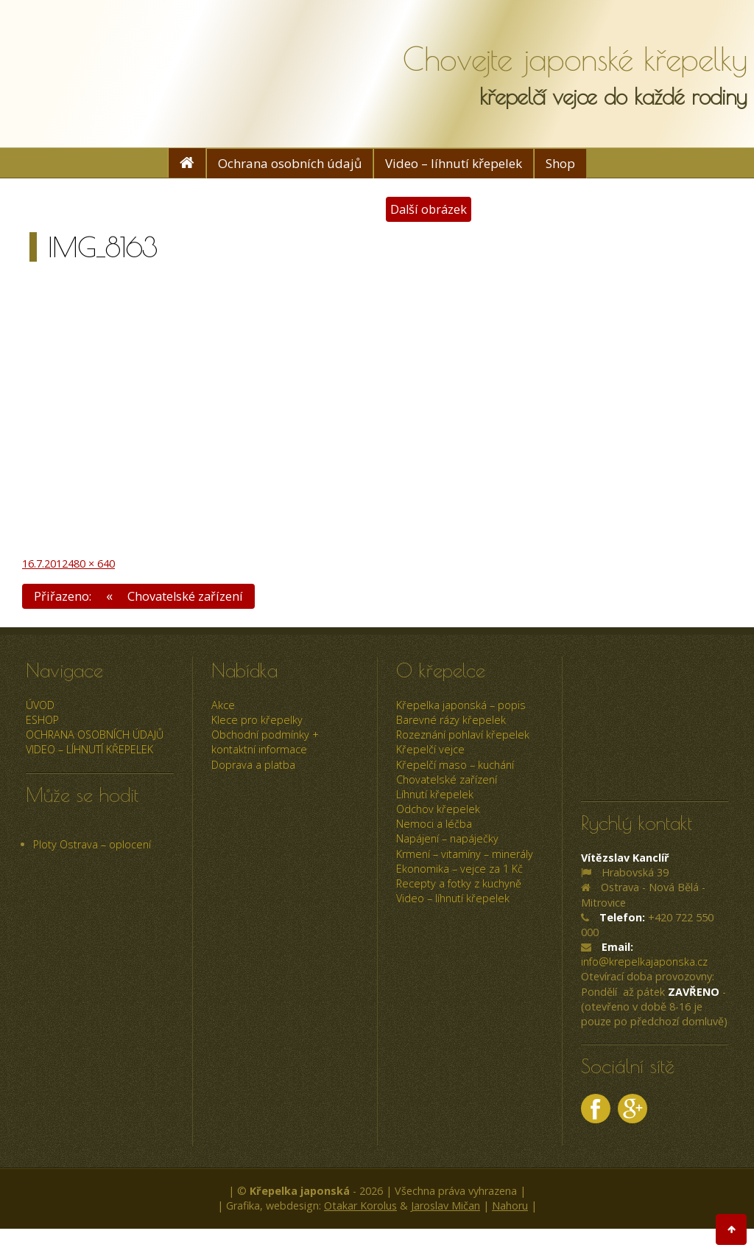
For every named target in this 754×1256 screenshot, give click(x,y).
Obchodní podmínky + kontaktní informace (265, 742)
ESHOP (42, 720)
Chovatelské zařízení (446, 779)
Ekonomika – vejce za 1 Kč (459, 869)
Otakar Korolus (360, 1206)
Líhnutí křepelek (434, 794)
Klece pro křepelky (257, 720)
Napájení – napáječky (447, 839)
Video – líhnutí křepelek (453, 163)
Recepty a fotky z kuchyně (458, 883)
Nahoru (510, 1206)
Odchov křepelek (438, 809)
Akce (223, 705)
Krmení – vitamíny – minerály (464, 854)
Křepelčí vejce (430, 750)
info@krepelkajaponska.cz (644, 962)
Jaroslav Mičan (445, 1206)
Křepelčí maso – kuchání (455, 765)
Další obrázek (428, 208)
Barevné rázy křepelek (451, 720)
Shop (560, 163)
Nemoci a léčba (434, 824)
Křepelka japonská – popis (461, 705)
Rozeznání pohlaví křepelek (462, 735)
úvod (40, 705)
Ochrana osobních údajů (290, 163)
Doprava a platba (253, 765)
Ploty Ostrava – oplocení (92, 844)
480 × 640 (91, 564)
